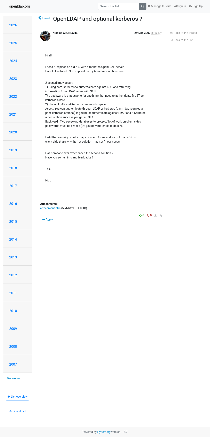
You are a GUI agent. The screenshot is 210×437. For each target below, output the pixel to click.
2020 (13, 132)
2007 (13, 364)
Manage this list (159, 6)
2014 (13, 239)
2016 (13, 204)
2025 (13, 43)
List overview (17, 396)
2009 (13, 329)
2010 (13, 311)
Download (17, 411)
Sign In (180, 6)
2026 (13, 25)
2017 (13, 186)
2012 (13, 275)
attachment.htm (50, 208)
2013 (13, 257)
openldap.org (19, 6)
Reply (47, 219)
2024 (13, 61)
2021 (13, 114)
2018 (13, 168)
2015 (13, 221)
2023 (13, 79)
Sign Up (196, 6)
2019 (13, 150)
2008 (13, 346)
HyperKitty (104, 432)
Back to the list (181, 40)
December (13, 378)
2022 (13, 96)
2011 (13, 293)
